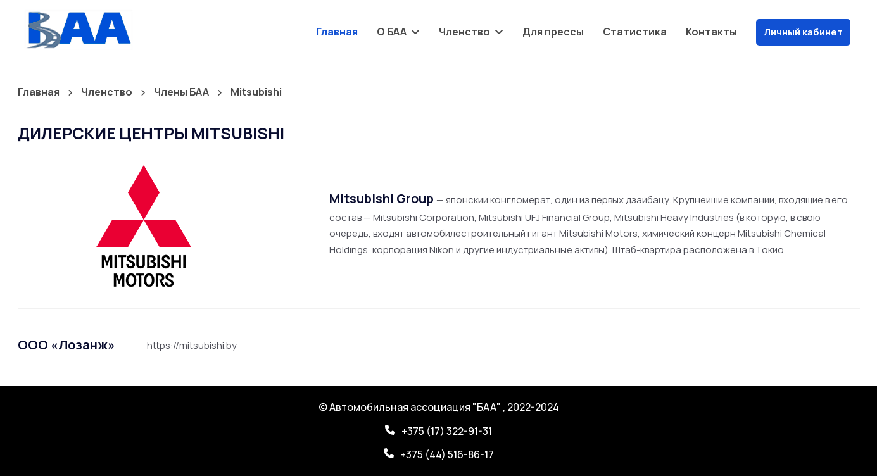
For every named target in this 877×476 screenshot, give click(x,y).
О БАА (392, 32)
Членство (465, 32)
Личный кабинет (803, 32)
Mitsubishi (256, 92)
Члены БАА (182, 92)
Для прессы (553, 32)
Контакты (711, 32)
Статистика (635, 32)
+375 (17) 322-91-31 (446, 431)
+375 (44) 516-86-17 (447, 454)
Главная (337, 32)
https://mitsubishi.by (192, 345)
